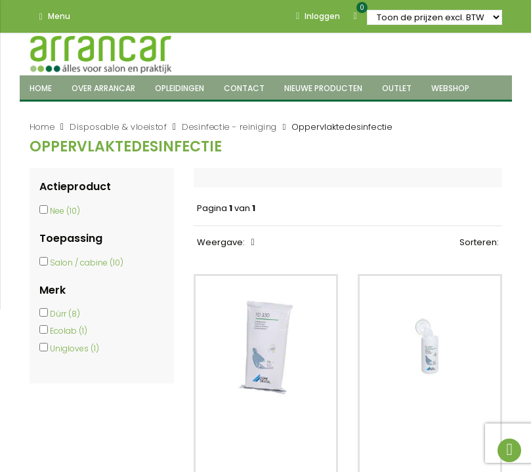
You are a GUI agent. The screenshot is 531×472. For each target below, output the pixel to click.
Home (42, 127)
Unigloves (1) (74, 348)
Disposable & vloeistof (118, 127)
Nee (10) (65, 210)
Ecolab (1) (68, 330)
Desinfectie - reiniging (229, 127)
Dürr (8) (65, 313)
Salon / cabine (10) (86, 262)
